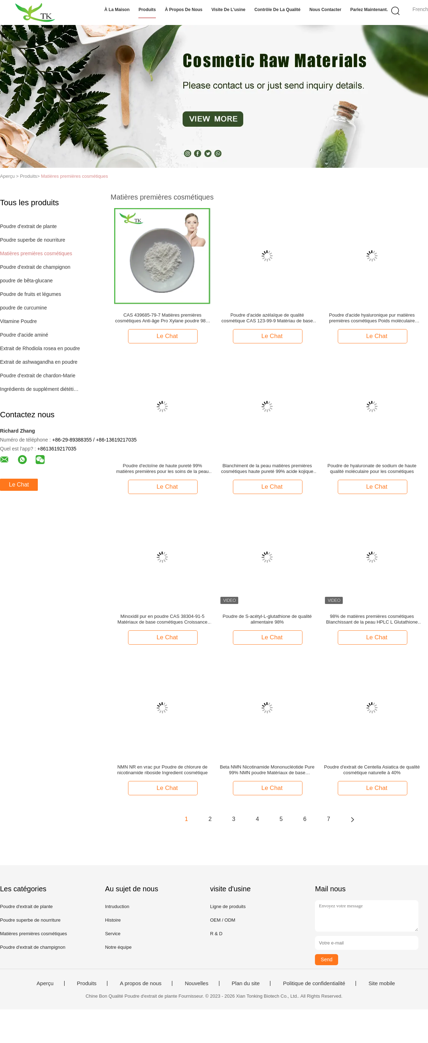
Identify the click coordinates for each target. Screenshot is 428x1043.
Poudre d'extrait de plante (28, 226)
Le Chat (19, 485)
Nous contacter (325, 9)
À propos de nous (183, 9)
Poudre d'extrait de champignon (35, 267)
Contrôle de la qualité (277, 9)
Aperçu (45, 983)
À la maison (117, 9)
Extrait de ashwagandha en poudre (38, 362)
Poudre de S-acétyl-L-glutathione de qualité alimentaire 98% (267, 619)
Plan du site (246, 983)
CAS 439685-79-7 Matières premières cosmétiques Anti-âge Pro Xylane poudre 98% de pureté (162, 318)
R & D (216, 933)
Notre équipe (118, 947)
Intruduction (117, 906)
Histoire (113, 920)
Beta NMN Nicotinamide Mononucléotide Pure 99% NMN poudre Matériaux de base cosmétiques (267, 770)
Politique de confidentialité (314, 983)
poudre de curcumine (23, 308)
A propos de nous (141, 983)
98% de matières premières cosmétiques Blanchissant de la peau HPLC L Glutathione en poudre (372, 619)
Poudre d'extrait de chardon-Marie (37, 375)
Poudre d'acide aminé (24, 335)
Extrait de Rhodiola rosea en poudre (40, 348)
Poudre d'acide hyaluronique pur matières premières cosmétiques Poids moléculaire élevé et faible (372, 318)
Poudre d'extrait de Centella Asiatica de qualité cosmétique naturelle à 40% (372, 769)
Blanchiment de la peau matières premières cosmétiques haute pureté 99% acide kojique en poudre (267, 468)
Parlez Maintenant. (369, 9)
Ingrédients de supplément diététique (40, 389)
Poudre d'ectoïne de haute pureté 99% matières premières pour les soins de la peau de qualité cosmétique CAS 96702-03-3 (162, 468)
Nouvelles (196, 983)
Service (112, 933)
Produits (147, 9)
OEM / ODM (222, 920)
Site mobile (381, 983)
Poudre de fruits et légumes (30, 294)
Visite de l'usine (228, 9)
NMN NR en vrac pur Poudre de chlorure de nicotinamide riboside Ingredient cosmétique (162, 769)
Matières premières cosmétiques (74, 176)
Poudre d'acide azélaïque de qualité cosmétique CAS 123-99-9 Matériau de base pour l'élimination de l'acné (267, 318)
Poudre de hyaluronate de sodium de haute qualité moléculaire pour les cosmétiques (371, 468)
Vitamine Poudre (18, 321)
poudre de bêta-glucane (26, 280)
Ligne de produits (228, 906)
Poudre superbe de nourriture (32, 240)
